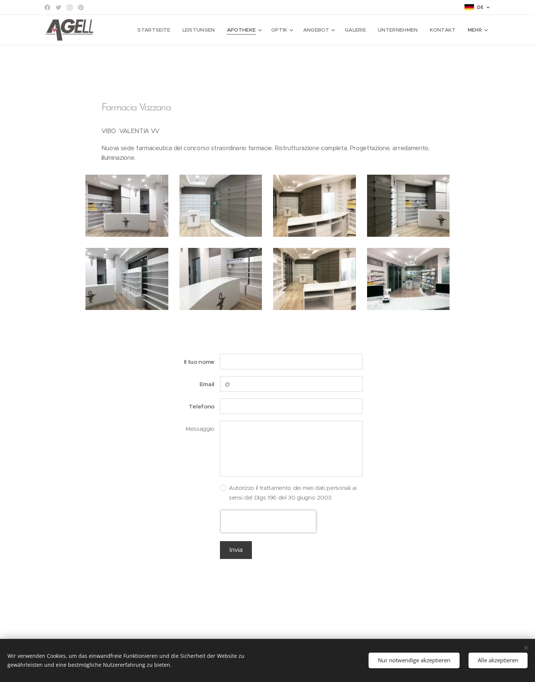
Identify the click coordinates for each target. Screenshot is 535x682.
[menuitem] (165, 30)
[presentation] (268, 521)
